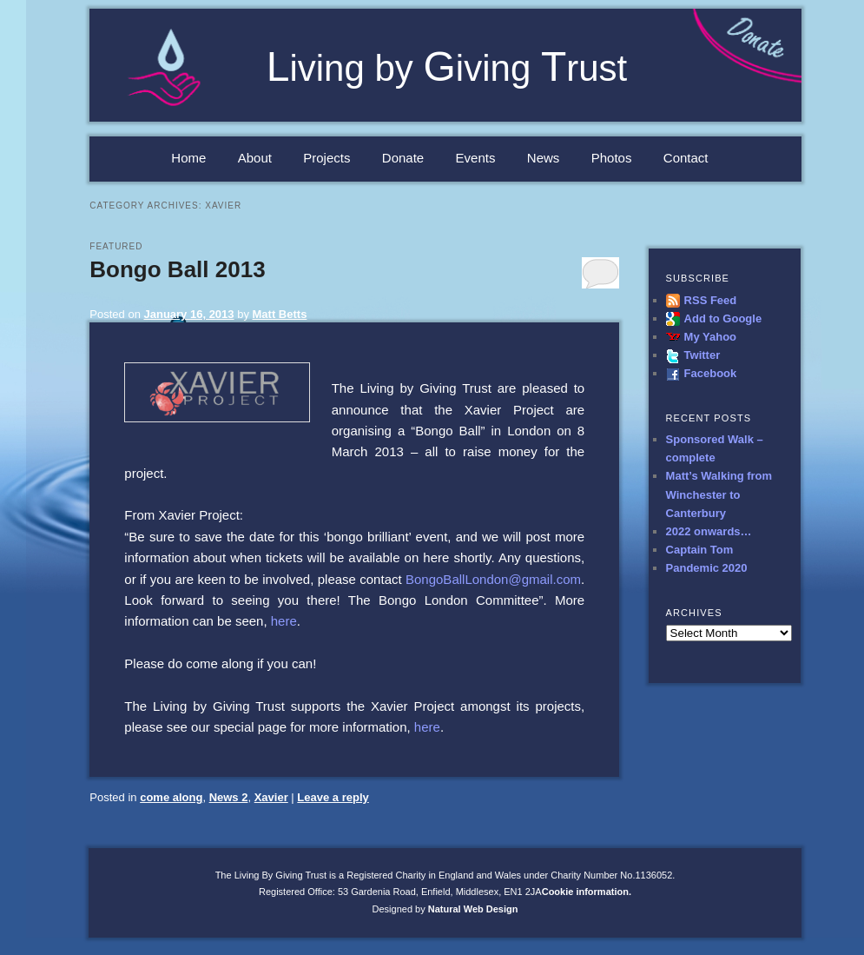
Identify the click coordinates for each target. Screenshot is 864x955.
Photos (611, 157)
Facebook (710, 373)
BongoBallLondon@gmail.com (493, 579)
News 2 (228, 797)
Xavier (271, 797)
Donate (403, 157)
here (284, 620)
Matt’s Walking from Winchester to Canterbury (719, 494)
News (543, 157)
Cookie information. (586, 891)
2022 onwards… (709, 531)
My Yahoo (710, 336)
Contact (686, 157)
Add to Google (723, 318)
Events (476, 157)
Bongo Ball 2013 (177, 269)
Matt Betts (280, 314)
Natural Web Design (473, 909)
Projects (326, 157)
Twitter (702, 354)
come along (171, 797)
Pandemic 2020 (707, 567)
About (255, 157)
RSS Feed (710, 300)
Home (188, 157)
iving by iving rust (447, 68)
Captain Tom (700, 549)
